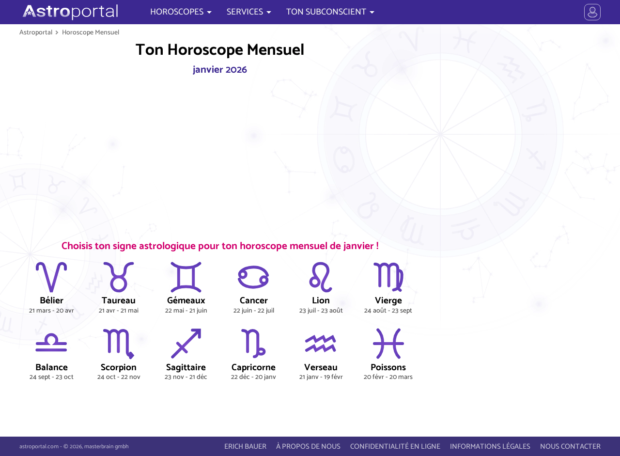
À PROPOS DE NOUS (308, 446)
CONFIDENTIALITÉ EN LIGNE (395, 446)
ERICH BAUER (245, 446)
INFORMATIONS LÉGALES (490, 446)
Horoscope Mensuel (90, 32)
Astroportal (35, 32)
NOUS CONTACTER (570, 446)
